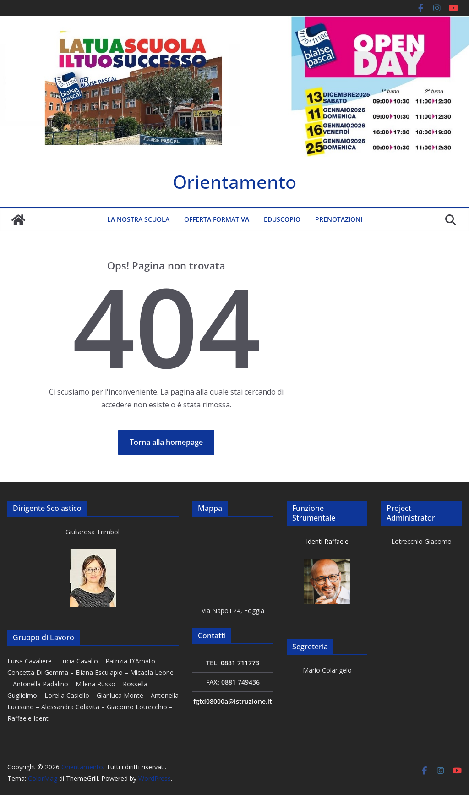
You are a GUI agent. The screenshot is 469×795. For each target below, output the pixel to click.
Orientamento (234, 181)
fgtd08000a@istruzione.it (232, 701)
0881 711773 (240, 662)
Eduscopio (282, 219)
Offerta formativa (216, 219)
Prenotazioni (338, 219)
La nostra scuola (138, 219)
